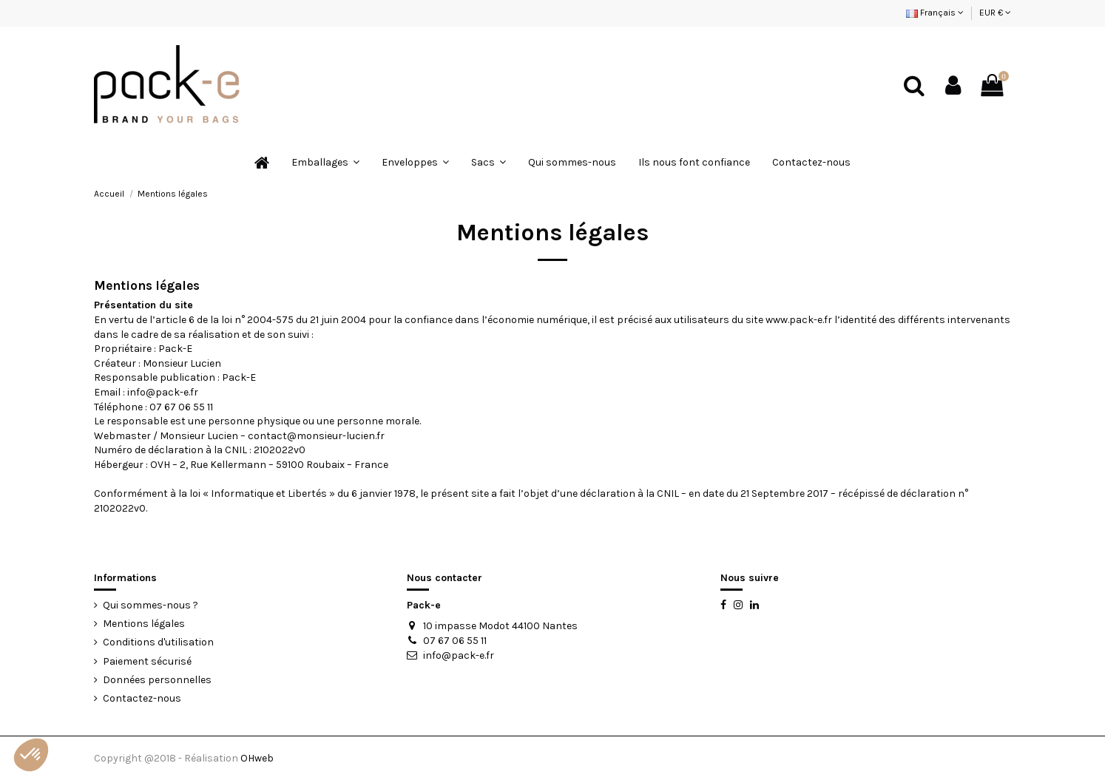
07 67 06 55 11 (455, 640)
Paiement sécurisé (147, 661)
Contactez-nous (142, 698)
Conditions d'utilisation (158, 642)
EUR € (995, 12)
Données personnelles (157, 680)
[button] (31, 755)
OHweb (257, 758)
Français (935, 12)
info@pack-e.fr (458, 655)
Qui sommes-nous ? (150, 605)
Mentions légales (144, 623)
